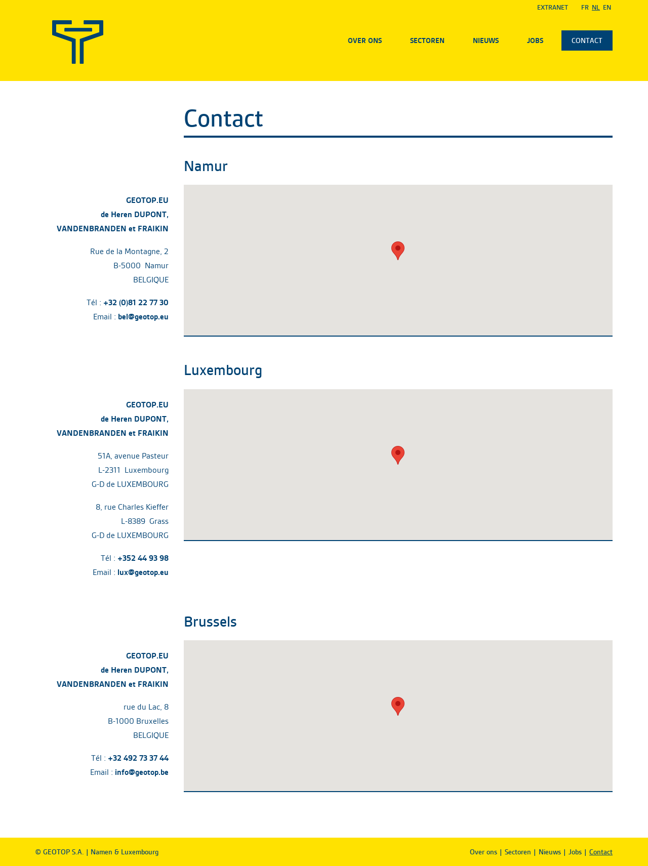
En (607, 7)
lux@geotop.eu (143, 572)
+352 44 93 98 (143, 558)
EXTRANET (552, 7)
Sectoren (427, 40)
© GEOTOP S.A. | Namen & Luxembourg (96, 852)
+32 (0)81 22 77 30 (136, 302)
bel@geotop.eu (143, 316)
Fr (585, 7)
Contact (587, 40)
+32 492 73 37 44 (138, 758)
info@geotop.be (142, 772)
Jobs (535, 40)
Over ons (365, 40)
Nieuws (486, 40)
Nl (596, 7)
